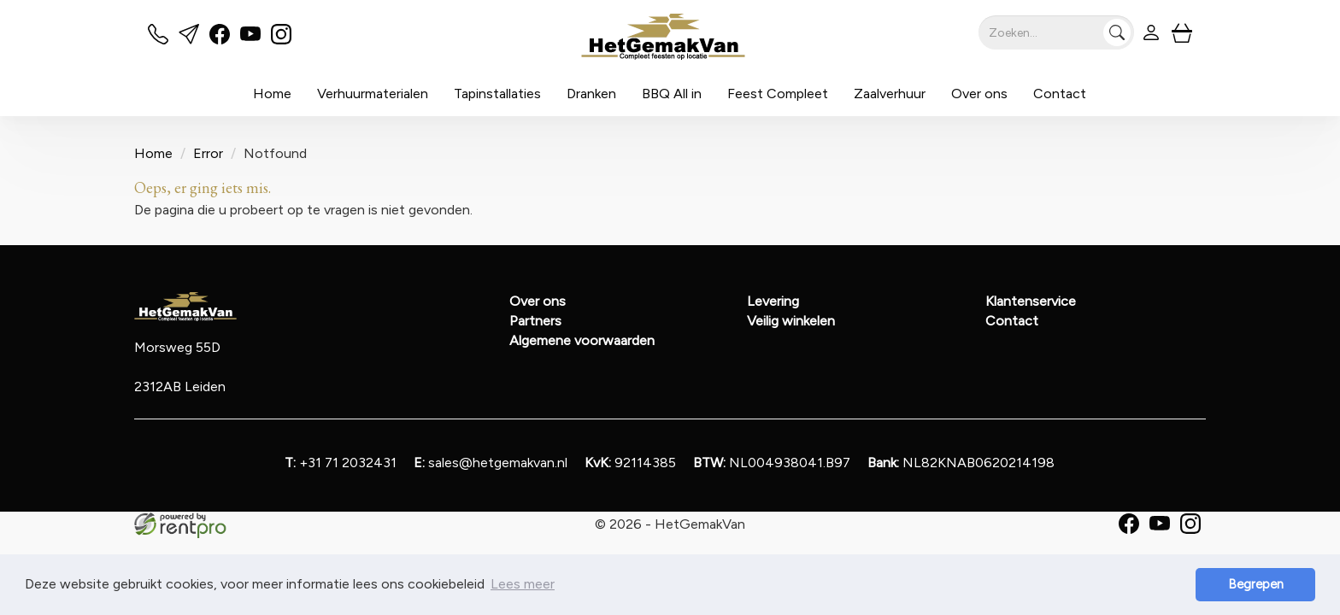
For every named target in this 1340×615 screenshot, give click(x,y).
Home (272, 93)
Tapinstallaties (497, 93)
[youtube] (250, 40)
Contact (1059, 93)
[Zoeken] (1117, 32)
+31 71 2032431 (341, 462)
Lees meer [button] (523, 584)
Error (208, 153)
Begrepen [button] (1256, 584)
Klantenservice (1030, 301)
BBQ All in (672, 93)
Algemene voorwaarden (582, 340)
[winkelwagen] (1182, 32)
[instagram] (281, 40)
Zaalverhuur (890, 93)
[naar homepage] (663, 37)
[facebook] (219, 40)
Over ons (979, 93)
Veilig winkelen (791, 321)
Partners (535, 321)
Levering (773, 301)
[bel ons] (158, 40)
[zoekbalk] (1056, 32)
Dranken (591, 93)
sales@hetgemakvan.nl (490, 462)
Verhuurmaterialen (372, 93)
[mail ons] (189, 40)
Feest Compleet (777, 93)
